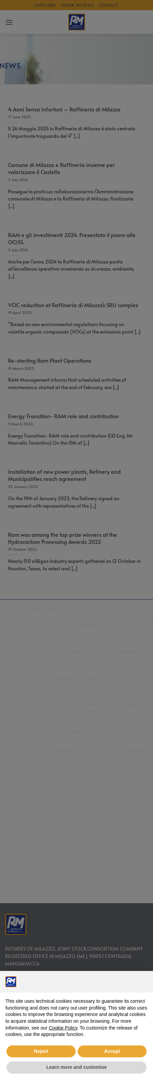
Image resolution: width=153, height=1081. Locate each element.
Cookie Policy (63, 1028)
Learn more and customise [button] (76, 1067)
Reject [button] (41, 1051)
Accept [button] (112, 1051)
